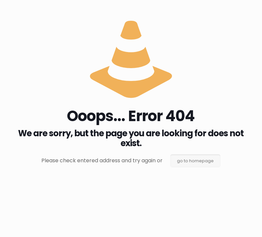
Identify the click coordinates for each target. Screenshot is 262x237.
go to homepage (195, 161)
